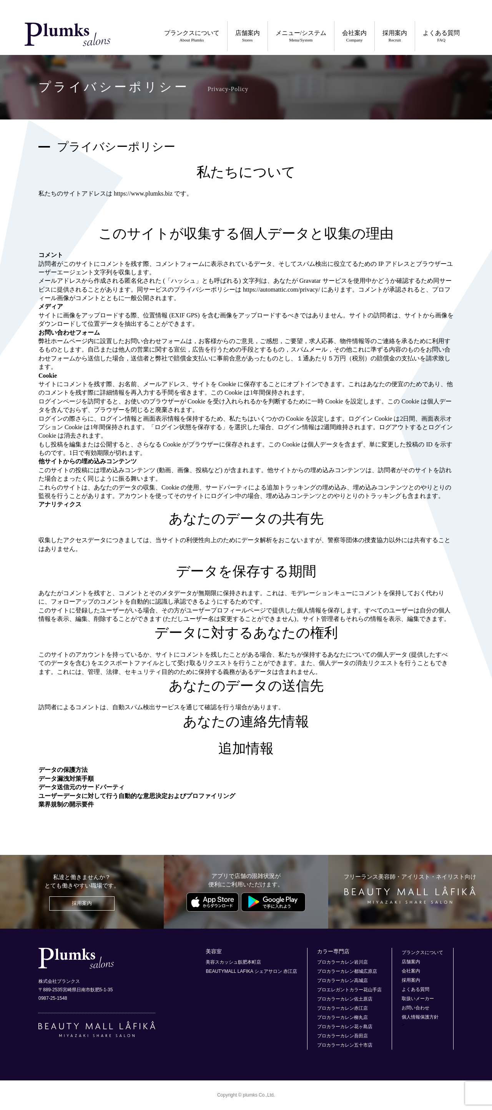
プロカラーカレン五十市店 (344, 1045)
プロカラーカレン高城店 (342, 980)
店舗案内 (247, 36)
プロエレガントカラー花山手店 (349, 989)
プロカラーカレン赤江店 (342, 1008)
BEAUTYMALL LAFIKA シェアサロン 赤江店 (251, 971)
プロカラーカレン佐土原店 (344, 999)
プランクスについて (191, 36)
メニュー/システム (301, 36)
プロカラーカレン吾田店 (342, 1036)
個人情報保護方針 (420, 1017)
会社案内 (354, 36)
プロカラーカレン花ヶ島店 (344, 1026)
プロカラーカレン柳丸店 (342, 1017)
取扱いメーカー (418, 998)
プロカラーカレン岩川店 (342, 962)
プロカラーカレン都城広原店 (347, 971)
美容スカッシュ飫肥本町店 (233, 962)
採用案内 (394, 36)
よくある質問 (441, 36)
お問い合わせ (415, 1007)
